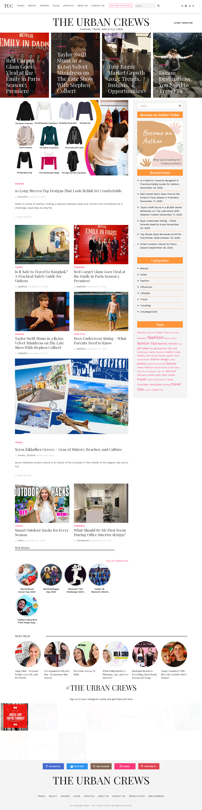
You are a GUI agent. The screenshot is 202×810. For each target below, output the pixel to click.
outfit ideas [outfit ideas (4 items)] (173, 367)
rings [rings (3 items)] (159, 371)
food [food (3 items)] (180, 344)
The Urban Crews (101, 21)
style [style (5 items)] (158, 375)
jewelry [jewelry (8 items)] (141, 363)
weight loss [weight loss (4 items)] (157, 390)
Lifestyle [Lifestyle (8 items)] (170, 363)
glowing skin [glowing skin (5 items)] (160, 348)
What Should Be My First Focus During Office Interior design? (100, 532)
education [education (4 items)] (142, 338)
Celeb (55, 6)
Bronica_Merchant (27, 455)
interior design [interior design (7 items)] (159, 359)
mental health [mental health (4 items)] (160, 367)
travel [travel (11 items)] (141, 379)
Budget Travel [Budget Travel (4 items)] (162, 332)
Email (127, 766)
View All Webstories (117, 560)
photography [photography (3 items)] (151, 371)
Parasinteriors (83, 540)
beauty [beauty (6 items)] (141, 332)
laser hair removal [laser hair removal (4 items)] (155, 364)
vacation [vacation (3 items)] (147, 390)
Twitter (77, 766)
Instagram (103, 766)
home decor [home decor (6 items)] (166, 355)
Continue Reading (23, 216)
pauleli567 (22, 286)
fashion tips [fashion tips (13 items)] (147, 343)
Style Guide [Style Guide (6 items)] (168, 375)
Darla (20, 540)
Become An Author (120, 6)
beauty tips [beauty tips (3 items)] (150, 333)
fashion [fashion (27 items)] (155, 337)
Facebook (54, 766)
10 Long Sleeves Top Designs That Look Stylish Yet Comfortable (68, 190)
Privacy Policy (137, 796)
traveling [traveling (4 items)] (166, 384)
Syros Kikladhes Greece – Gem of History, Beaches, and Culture (68, 449)
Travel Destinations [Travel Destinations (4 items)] (156, 380)
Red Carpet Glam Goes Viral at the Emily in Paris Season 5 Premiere (99, 276)
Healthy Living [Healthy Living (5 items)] (172, 352)
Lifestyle (68, 6)
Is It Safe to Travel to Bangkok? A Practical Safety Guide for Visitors (41, 276)
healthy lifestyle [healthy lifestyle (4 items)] (156, 352)
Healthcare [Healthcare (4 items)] (142, 352)
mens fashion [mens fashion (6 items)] (145, 367)
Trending (79, 267)
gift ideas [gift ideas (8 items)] (143, 348)
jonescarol (22, 196)
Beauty (32, 6)
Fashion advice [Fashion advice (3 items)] (171, 338)
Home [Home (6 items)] (154, 355)
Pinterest (150, 766)
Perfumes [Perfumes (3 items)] (141, 371)
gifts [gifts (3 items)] (151, 349)
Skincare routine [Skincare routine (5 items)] (146, 375)
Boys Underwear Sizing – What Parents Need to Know (100, 340)
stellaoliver (23, 353)
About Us (82, 6)
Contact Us (97, 6)
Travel (21, 6)
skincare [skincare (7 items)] (171, 371)
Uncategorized (148, 311)
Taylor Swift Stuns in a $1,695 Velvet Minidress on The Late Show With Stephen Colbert (39, 343)
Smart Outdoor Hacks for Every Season (41, 532)
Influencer (146, 287)
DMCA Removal (156, 796)
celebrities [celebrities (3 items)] (174, 333)
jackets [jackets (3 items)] (172, 360)
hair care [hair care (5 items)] (172, 348)
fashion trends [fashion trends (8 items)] (167, 343)
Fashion (44, 6)
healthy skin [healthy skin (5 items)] (143, 355)
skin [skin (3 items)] (163, 371)
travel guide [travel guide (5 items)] (155, 384)
